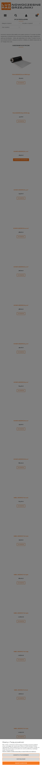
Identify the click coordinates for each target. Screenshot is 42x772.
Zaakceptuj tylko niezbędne (21, 755)
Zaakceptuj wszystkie (21, 763)
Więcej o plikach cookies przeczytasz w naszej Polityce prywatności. (19, 751)
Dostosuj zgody (21, 759)
